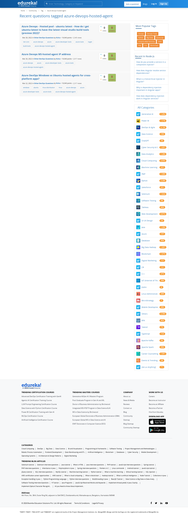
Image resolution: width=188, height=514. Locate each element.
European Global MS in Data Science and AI (89, 420)
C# (143, 267)
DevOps (40, 449)
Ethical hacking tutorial (134, 472)
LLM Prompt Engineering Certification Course (39, 404)
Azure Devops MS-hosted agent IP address (46, 54)
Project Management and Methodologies (140, 449)
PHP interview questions (30, 468)
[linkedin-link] (161, 503)
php (139, 45)
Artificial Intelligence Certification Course (37, 420)
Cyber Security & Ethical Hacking (151, 147)
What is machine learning (114, 472)
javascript (159, 38)
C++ (143, 274)
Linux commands (118, 468)
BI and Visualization (75, 449)
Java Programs (67, 483)
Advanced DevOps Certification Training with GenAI (41, 396)
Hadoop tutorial (107, 475)
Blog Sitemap (128, 424)
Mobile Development (151, 307)
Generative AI (147, 114)
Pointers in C (104, 468)
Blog (125, 412)
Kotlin (144, 287)
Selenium (146, 194)
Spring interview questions (86, 468)
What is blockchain (92, 475)
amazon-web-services (146, 41)
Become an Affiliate (156, 404)
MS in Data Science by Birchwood (85, 412)
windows (26, 87)
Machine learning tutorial (78, 472)
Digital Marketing (149, 260)
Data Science (147, 134)
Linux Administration (151, 294)
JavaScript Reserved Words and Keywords (90, 483)
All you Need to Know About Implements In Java (70, 486)
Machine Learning (149, 167)
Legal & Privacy (98, 503)
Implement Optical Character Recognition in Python (37, 486)
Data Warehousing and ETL (75, 452)
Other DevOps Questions (44, 38)
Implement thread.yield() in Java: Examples (124, 483)
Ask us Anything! (149, 367)
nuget (90, 42)
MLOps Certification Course (32, 416)
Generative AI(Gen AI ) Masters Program (87, 396)
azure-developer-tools (63, 42)
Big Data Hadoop (149, 247)
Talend (145, 327)
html (160, 41)
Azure (144, 234)
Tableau (145, 207)
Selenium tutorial (28, 465)
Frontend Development (53, 452)
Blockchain (146, 254)
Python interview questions (79, 479)
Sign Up (163, 3)
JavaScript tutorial (148, 468)
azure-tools (80, 42)
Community (128, 416)
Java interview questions (95, 465)
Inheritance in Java (48, 468)
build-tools (27, 46)
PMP (143, 174)
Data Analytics (148, 154)
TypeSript (146, 334)
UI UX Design (147, 220)
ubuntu (36, 87)
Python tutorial (96, 472)
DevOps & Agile (148, 127)
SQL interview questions (43, 472)
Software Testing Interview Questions (35, 483)
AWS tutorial (56, 475)
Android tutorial (133, 468)
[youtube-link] (166, 503)
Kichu (58, 38)
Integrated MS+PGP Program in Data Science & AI (91, 408)
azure (49, 42)
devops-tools (152, 34)
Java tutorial (65, 465)
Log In (154, 3)
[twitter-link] (156, 503)
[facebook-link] (151, 503)
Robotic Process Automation (32, 452)
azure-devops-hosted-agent (45, 46)
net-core (26, 42)
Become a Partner (156, 408)
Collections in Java (159, 475)
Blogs (145, 4)
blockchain (154, 45)
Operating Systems (28, 456)
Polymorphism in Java (66, 468)
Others (145, 314)
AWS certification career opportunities (35, 475)
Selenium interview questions (47, 465)
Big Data (49, 449)
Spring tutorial (149, 465)
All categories (146, 107)
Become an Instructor (157, 400)
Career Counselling (150, 354)
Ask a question (132, 4)
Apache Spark (148, 347)
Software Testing (149, 200)
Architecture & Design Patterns (50, 456)
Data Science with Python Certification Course (39, 408)
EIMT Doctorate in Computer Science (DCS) (88, 424)
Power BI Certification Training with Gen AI (38, 412)
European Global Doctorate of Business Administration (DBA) (95, 416)
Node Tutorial (145, 475)
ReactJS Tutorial (116, 479)
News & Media (128, 400)
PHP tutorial (111, 465)
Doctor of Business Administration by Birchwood (91, 404)
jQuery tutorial (27, 472)
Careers (152, 396)
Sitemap (126, 420)
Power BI (145, 120)
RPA (143, 320)
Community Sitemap (131, 427)
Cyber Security (133, 452)
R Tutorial (55, 483)
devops (141, 34)
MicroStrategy (148, 300)
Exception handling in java (31, 479)
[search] (46, 3)
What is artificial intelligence (126, 475)
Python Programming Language (54, 479)
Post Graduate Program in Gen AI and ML (88, 400)
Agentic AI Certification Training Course (37, 400)
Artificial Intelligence (95, 452)
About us (126, 396)
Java (143, 227)
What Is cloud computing (73, 475)
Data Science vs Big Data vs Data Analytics (141, 479)
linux (60, 87)
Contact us (127, 408)
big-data (150, 38)
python (140, 38)
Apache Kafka (147, 340)
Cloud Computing (149, 160)
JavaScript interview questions (129, 465)
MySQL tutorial (61, 472)
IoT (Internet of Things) (151, 280)
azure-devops (38, 42)
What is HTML (78, 465)
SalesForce (146, 187)
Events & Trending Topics (151, 360)
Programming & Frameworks (95, 449)
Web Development (150, 214)
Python (145, 180)
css (145, 45)
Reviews (126, 404)
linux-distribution (49, 87)
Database (146, 240)
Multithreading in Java (100, 479)
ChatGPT (145, 140)
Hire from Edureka (156, 412)
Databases (120, 452)
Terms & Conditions (82, 503)
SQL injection (150, 472)
